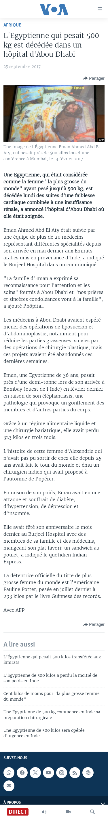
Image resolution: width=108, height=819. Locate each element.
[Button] (94, 78)
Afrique (12, 25)
